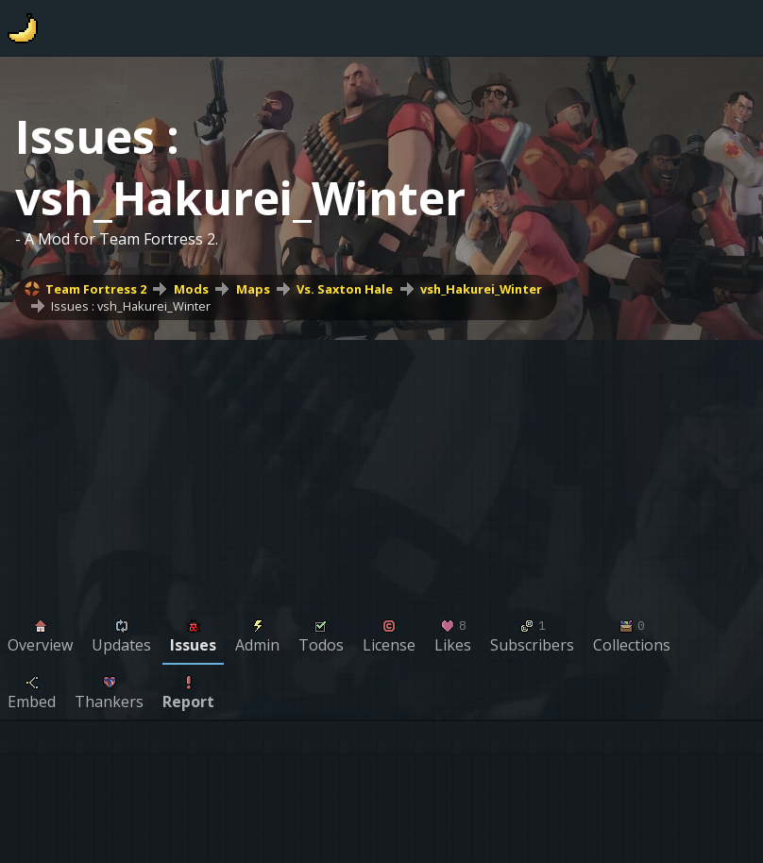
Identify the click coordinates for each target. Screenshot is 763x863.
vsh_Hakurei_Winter (481, 288)
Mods (191, 288)
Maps (253, 288)
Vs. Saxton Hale (345, 288)
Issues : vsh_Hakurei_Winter (131, 305)
